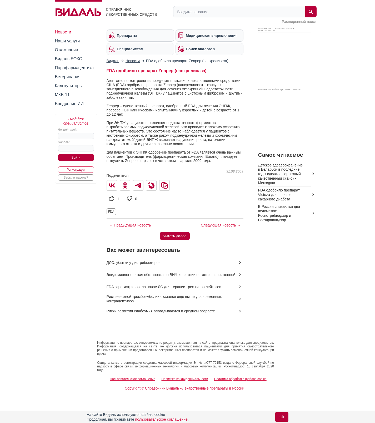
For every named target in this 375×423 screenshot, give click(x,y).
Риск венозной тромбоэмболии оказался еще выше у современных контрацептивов (164, 298)
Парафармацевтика (74, 68)
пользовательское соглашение (161, 419)
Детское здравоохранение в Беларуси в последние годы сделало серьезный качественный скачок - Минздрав (280, 174)
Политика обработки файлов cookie (240, 379)
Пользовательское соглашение (132, 379)
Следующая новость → (221, 225)
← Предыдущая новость (130, 225)
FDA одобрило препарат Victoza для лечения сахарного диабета (279, 194)
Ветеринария (68, 77)
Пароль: (64, 142)
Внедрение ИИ (69, 103)
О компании (66, 50)
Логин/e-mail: (67, 130)
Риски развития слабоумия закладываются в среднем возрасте (161, 311)
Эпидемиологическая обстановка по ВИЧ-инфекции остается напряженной (171, 275)
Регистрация (76, 169)
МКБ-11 (62, 94)
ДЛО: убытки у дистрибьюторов (134, 262)
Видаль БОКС (68, 59)
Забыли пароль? (76, 177)
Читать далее (174, 236)
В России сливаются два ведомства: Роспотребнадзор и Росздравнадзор (279, 213)
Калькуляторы (69, 85)
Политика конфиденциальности (184, 379)
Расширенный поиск (299, 21)
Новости (63, 32)
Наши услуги (67, 41)
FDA (111, 212)
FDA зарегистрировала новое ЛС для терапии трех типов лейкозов (164, 287)
